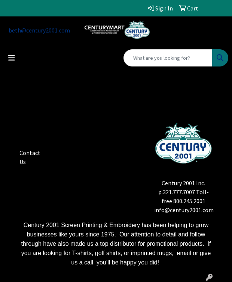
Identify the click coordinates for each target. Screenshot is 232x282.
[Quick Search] (168, 57)
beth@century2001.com (39, 30)
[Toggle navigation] (11, 58)
